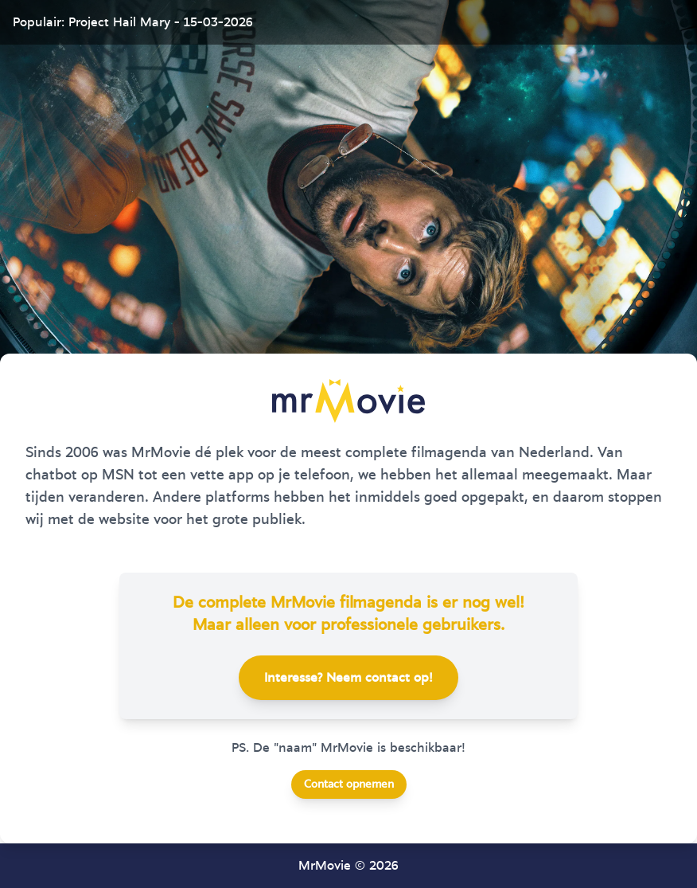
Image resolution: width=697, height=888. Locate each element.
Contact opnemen (349, 784)
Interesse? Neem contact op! (348, 677)
